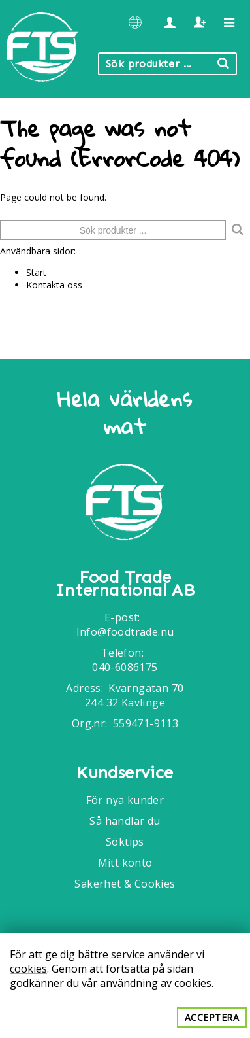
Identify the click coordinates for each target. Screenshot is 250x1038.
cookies (28, 968)
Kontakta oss (54, 285)
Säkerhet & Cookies (124, 883)
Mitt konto (125, 863)
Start (36, 272)
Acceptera (212, 1017)
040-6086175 (124, 667)
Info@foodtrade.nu (125, 632)
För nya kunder (125, 800)
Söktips (125, 842)
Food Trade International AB (125, 584)
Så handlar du (124, 821)
